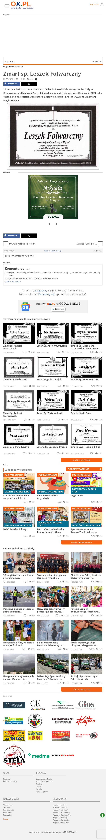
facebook (10, 84)
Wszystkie (52, 61)
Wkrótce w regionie (18, 469)
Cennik (38, 786)
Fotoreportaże (8, 810)
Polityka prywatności (60, 807)
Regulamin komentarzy (61, 812)
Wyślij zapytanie (42, 791)
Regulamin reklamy (60, 817)
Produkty (39, 784)
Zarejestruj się (46, 294)
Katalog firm (7, 815)
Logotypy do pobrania (44, 779)
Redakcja (6, 779)
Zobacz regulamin (13, 281)
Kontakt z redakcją (10, 781)
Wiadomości (7, 805)
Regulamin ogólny (59, 805)
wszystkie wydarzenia (81, 542)
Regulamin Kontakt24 (61, 822)
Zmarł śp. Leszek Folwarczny (19, 256)
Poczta (5, 819)
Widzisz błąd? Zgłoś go (53, 251)
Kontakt (39, 789)
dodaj (78, 469)
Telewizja (6, 807)
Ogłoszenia (7, 812)
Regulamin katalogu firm (62, 815)
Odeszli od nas (17, 66)
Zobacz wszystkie (81, 459)
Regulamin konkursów (61, 820)
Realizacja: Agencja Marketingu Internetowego (53, 832)
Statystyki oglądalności (44, 781)
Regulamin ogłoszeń (60, 810)
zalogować (40, 290)
